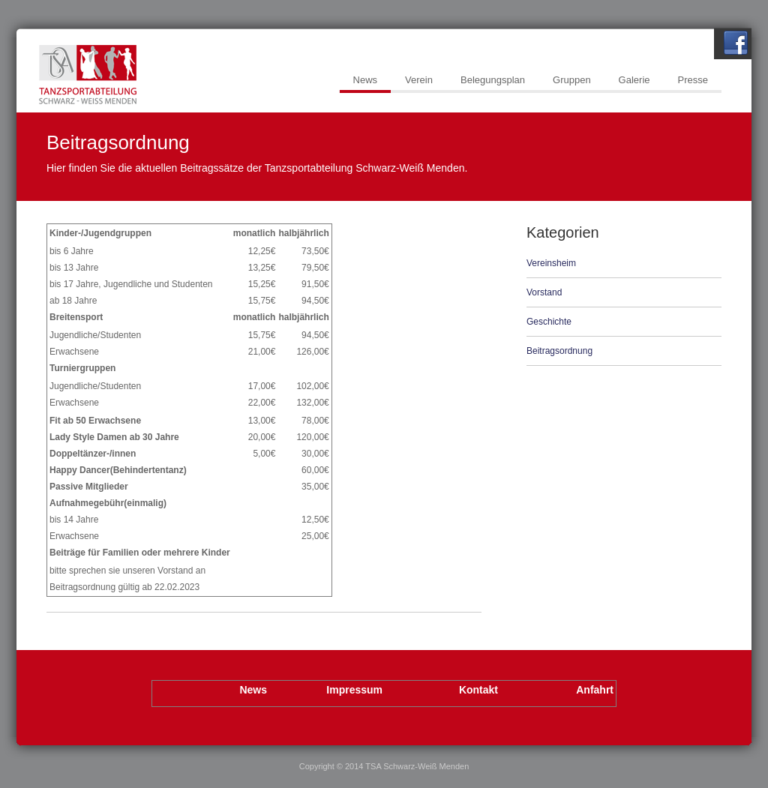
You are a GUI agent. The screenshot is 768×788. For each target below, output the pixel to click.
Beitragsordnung (559, 351)
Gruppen (572, 79)
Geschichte (549, 321)
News (365, 79)
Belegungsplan (492, 79)
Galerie (634, 79)
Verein (419, 79)
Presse (693, 79)
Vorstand (544, 292)
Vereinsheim (551, 263)
